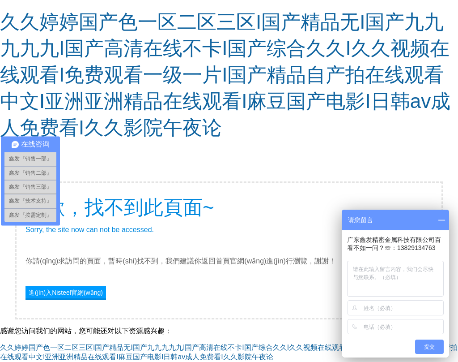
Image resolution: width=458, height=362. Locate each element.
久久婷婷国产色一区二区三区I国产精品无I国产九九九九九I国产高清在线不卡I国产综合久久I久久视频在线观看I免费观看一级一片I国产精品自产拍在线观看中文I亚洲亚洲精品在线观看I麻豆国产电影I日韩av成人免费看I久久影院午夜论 (225, 74)
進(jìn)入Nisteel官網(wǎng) (66, 292)
